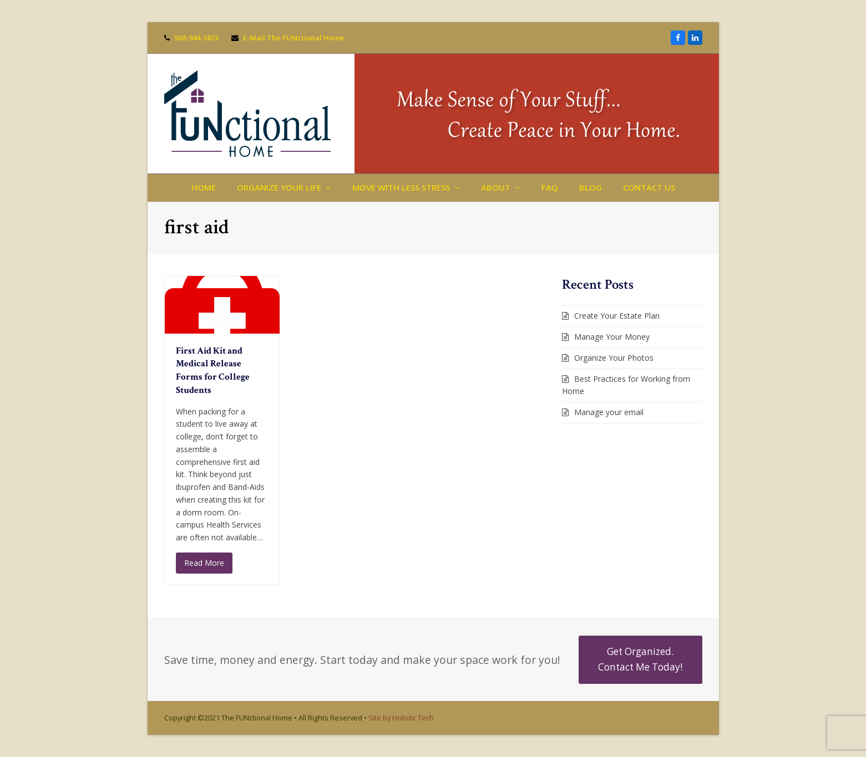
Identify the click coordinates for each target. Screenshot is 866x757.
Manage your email (609, 412)
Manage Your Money (612, 336)
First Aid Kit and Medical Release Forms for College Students (213, 370)
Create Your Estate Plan (617, 315)
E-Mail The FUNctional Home (294, 38)
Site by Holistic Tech (401, 718)
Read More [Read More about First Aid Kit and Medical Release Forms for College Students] (204, 562)
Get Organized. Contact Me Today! (640, 659)
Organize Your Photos (614, 357)
